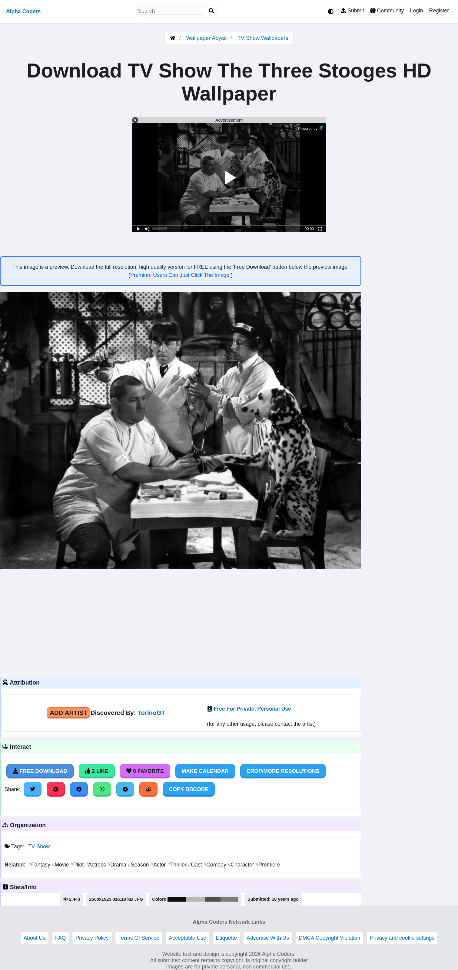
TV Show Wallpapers (262, 38)
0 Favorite (145, 771)
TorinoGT (151, 712)
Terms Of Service (138, 938)
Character (242, 865)
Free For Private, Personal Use (252, 709)
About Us (34, 938)
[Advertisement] (180, 622)
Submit (352, 11)
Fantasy (39, 865)
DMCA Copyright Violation (329, 938)
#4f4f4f (213, 899)
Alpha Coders (23, 11)
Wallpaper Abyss (206, 38)
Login (416, 11)
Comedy (215, 865)
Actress (96, 865)
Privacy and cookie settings (402, 938)
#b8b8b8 (195, 899)
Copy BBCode (189, 789)
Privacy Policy (92, 938)
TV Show (39, 846)
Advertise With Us (268, 938)
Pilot (77, 865)
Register (439, 11)
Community (387, 11)
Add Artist (68, 712)
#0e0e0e (177, 899)
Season (139, 865)
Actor (158, 865)
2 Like (96, 771)
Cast (196, 865)
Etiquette (226, 938)
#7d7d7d (229, 899)
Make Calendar (205, 771)
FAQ (60, 938)
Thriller (177, 865)
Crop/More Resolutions (283, 771)
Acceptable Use (187, 938)
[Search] (211, 11)
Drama (117, 865)
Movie (61, 865)
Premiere (268, 865)
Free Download (40, 771)
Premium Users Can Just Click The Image (180, 275)
